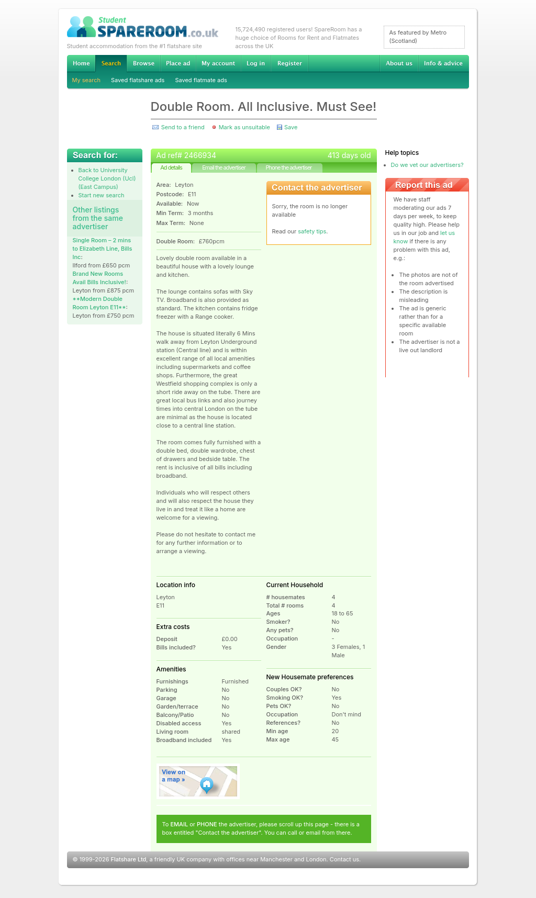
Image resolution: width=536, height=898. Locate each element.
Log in (256, 63)
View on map (198, 781)
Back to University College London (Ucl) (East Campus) (107, 178)
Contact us (344, 859)
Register (290, 63)
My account (218, 63)
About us (398, 63)
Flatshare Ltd (129, 859)
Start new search (102, 195)
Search (111, 63)
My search (86, 80)
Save (290, 127)
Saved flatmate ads (201, 80)
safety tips (312, 231)
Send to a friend (183, 127)
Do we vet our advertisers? (427, 165)
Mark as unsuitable (244, 127)
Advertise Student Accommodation (178, 63)
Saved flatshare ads (137, 80)
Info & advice (443, 63)
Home (81, 63)
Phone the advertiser (288, 167)
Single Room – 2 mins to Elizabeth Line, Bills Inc (102, 249)
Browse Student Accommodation (143, 63)
